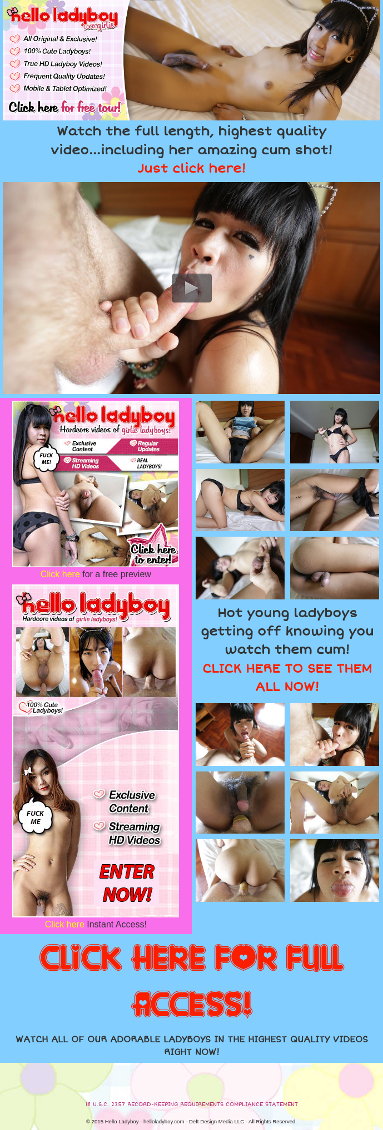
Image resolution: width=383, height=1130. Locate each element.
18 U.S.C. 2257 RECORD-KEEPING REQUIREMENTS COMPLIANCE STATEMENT (192, 1104)
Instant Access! (96, 924)
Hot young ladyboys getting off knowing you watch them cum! (287, 650)
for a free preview (96, 574)
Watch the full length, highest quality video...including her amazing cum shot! (191, 150)
